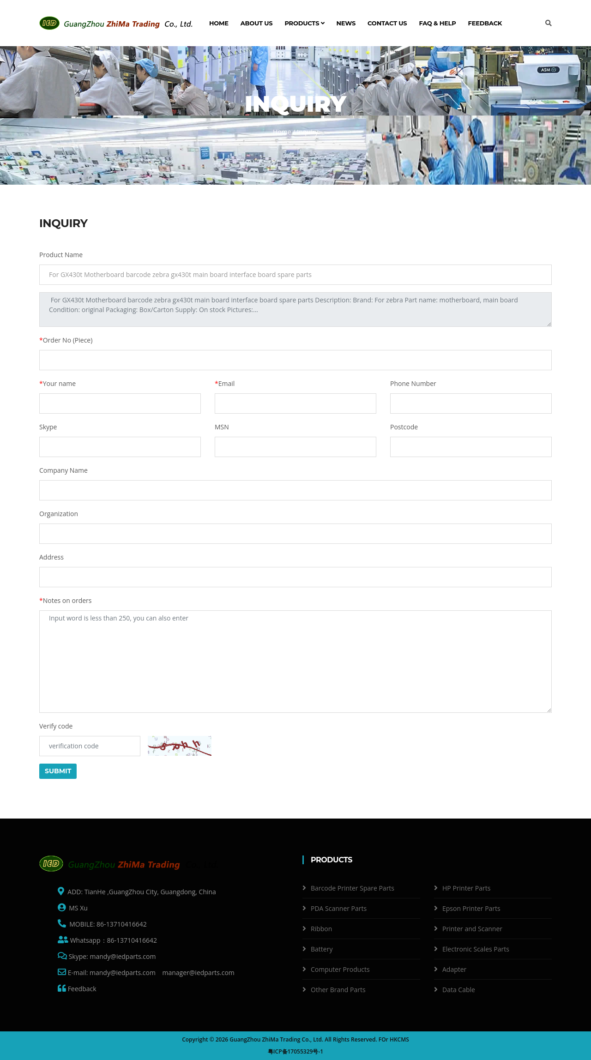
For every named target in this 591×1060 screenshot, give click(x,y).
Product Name (61, 254)
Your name (57, 383)
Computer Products (340, 969)
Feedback (485, 23)
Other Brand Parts (338, 989)
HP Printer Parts (466, 888)
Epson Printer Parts (471, 908)
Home (219, 23)
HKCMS (399, 1039)
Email (225, 383)
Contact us (387, 23)
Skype (48, 426)
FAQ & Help (437, 23)
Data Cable (458, 989)
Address (51, 557)
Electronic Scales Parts (475, 949)
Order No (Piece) (65, 340)
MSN (222, 426)
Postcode (404, 426)
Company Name (63, 470)
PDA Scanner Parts (339, 908)
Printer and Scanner (472, 928)
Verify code (55, 726)
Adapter (454, 969)
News (346, 23)
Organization (58, 513)
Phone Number (413, 383)
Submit (58, 771)
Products (304, 23)
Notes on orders (65, 600)
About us (257, 23)
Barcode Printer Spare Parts (352, 888)
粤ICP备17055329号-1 (295, 1051)
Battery (321, 949)
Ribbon (321, 928)
